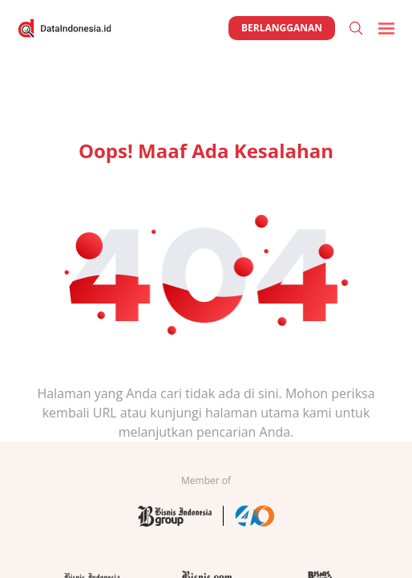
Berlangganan (281, 28)
